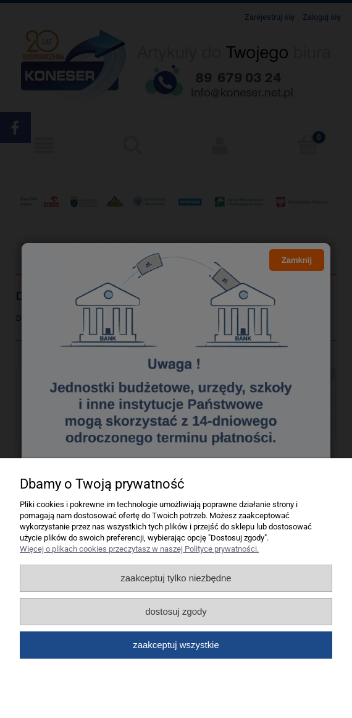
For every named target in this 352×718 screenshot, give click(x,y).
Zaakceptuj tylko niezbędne (175, 578)
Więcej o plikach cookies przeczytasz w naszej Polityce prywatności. (139, 548)
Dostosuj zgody (176, 611)
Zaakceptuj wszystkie (176, 644)
